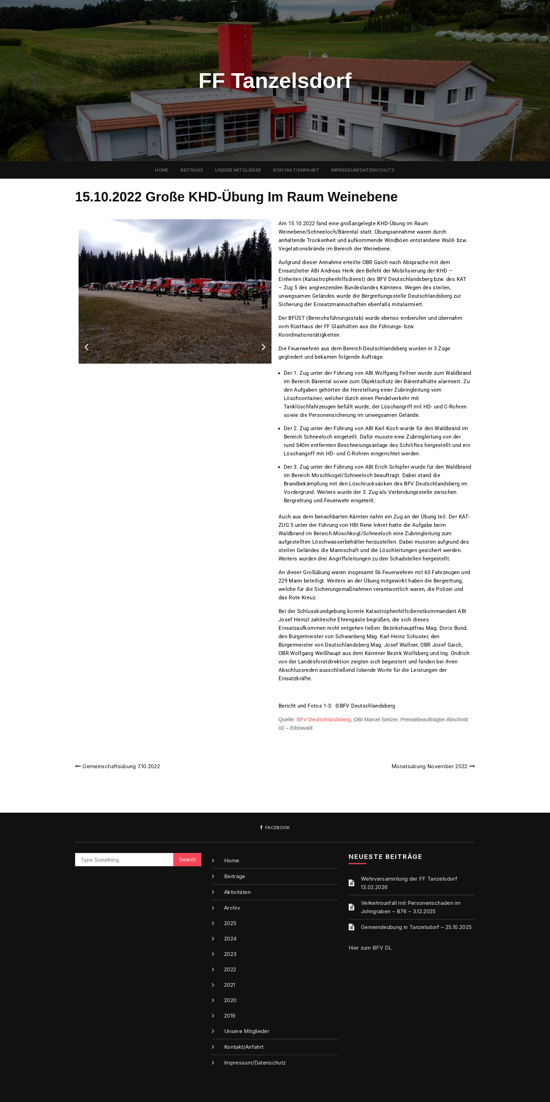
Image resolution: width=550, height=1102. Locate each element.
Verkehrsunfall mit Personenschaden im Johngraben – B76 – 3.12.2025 (411, 907)
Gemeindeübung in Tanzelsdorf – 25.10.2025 (416, 927)
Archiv (232, 907)
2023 (230, 954)
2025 (230, 923)
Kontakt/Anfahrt (296, 170)
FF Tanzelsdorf (275, 80)
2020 (230, 1000)
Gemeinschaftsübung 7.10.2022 (121, 766)
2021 (229, 985)
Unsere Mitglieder (238, 170)
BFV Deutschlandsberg (324, 719)
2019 (229, 1015)
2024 (230, 938)
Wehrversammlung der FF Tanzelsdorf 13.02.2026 (409, 882)
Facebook (275, 827)
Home (161, 170)
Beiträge (192, 170)
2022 (230, 969)
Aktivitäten (237, 892)
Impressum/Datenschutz (363, 170)
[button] (86, 347)
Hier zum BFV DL (370, 947)
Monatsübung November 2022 (429, 766)
